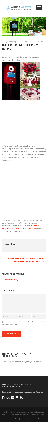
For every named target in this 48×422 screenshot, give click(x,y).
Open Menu (39, 7)
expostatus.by (10, 42)
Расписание (32, 419)
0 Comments (26, 42)
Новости (39, 42)
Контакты (42, 419)
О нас (17, 419)
